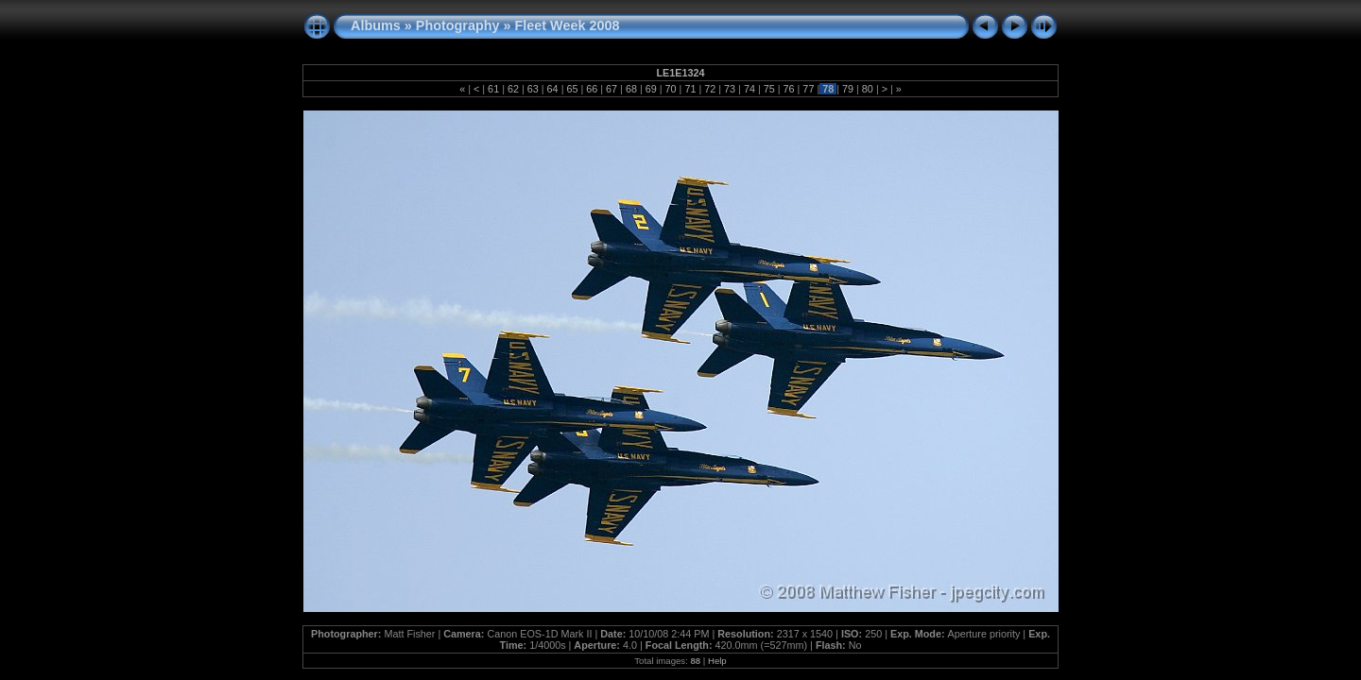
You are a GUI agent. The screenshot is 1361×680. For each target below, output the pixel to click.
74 (749, 88)
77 (808, 88)
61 (493, 88)
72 (709, 88)
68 (631, 88)
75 (769, 88)
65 (571, 88)
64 (552, 88)
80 (867, 88)
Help (717, 660)
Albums (376, 25)
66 (591, 88)
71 (689, 88)
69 (651, 88)
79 (847, 88)
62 (513, 88)
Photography (458, 25)
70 (671, 88)
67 (611, 88)
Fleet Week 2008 (567, 25)
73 (729, 88)
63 (533, 88)
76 (789, 88)
